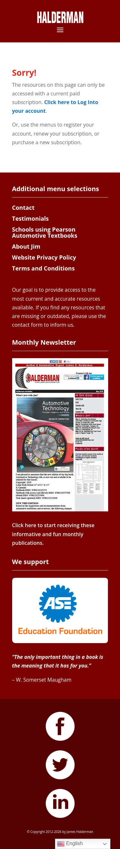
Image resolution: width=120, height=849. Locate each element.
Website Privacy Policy (44, 257)
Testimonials (30, 218)
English (70, 844)
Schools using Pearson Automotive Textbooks (44, 233)
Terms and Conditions (43, 268)
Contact (23, 207)
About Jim (26, 246)
